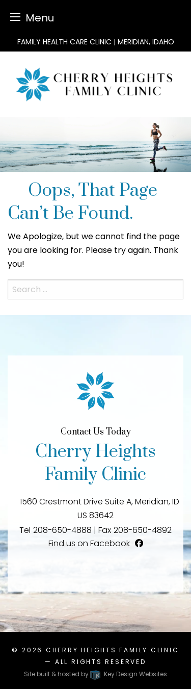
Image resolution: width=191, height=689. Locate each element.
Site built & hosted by (95, 674)
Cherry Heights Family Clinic (112, 650)
